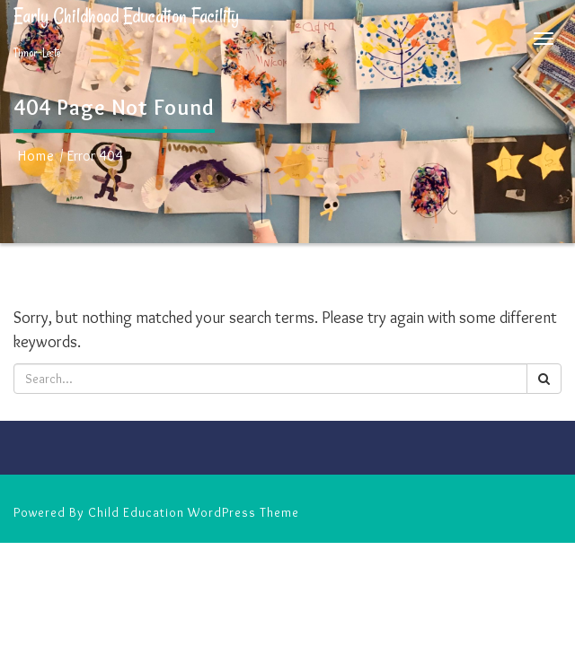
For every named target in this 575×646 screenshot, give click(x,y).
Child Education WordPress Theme (193, 512)
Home (36, 155)
